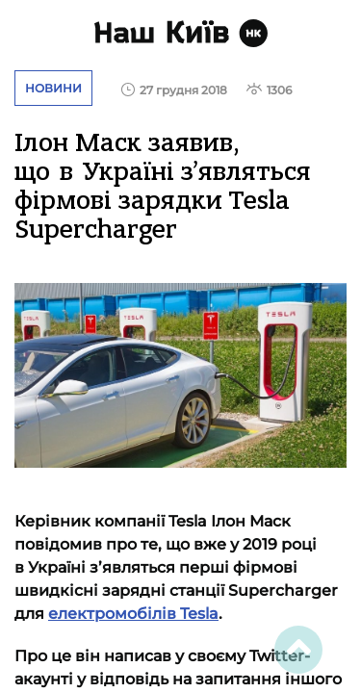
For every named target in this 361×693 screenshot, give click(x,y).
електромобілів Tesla (133, 613)
